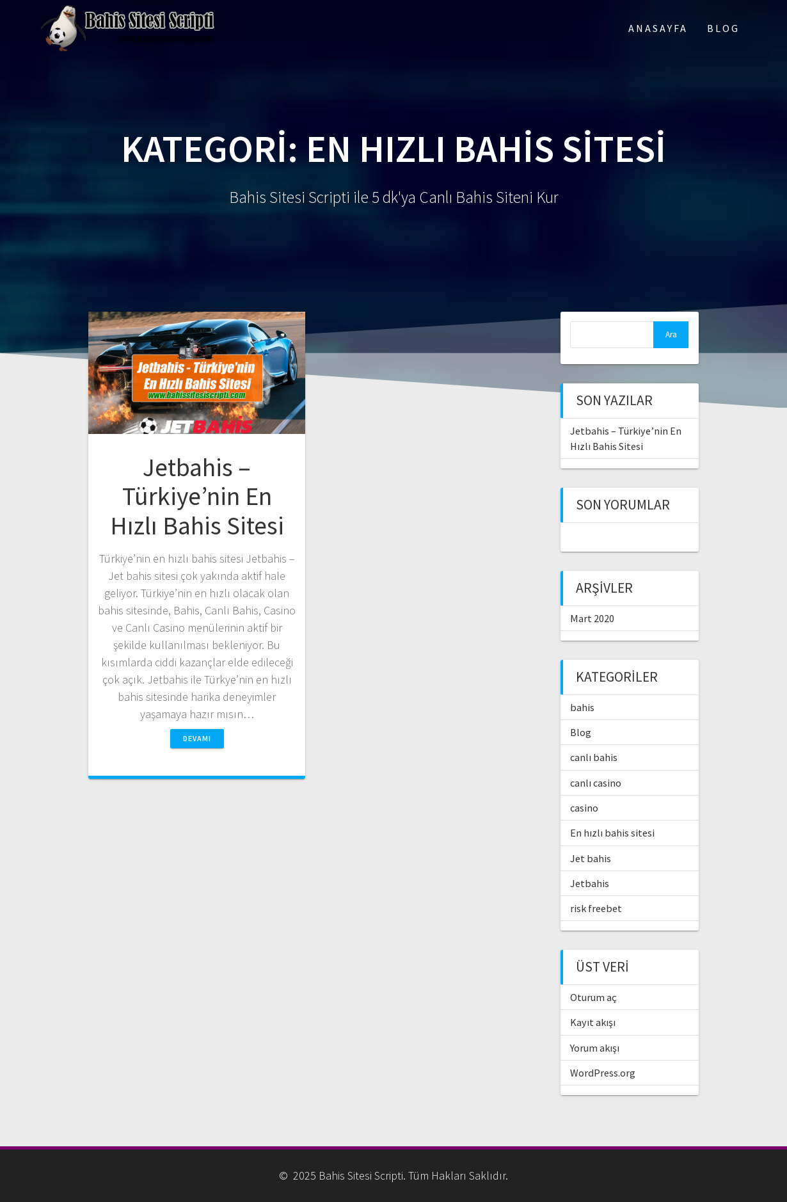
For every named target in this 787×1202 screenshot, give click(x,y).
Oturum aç (593, 997)
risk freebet (596, 908)
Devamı (197, 738)
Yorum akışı (594, 1047)
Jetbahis (589, 883)
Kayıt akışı (593, 1022)
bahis (582, 707)
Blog (723, 28)
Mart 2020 (592, 618)
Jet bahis (590, 858)
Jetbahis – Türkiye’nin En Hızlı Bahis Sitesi (197, 496)
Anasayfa (658, 28)
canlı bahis (593, 757)
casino (584, 807)
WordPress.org (602, 1072)
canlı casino (595, 782)
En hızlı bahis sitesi (612, 832)
